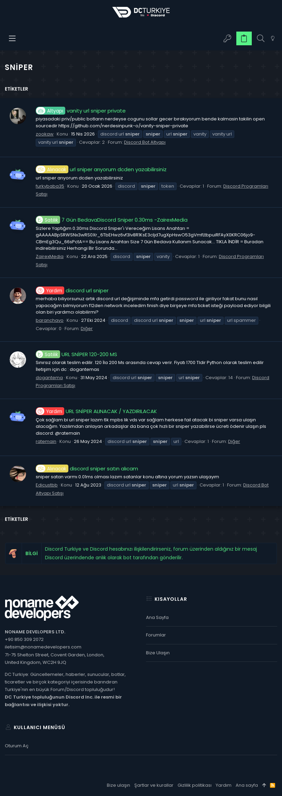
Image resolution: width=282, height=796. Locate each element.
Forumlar (156, 635)
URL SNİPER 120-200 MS (76, 354)
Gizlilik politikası (195, 785)
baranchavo (50, 320)
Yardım (224, 785)
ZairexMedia (50, 256)
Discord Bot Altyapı (145, 142)
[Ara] (260, 39)
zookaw (45, 134)
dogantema (49, 377)
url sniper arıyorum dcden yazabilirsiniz (101, 169)
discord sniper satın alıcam (87, 468)
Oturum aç (17, 745)
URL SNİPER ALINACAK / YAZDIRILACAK (96, 411)
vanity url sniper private (81, 110)
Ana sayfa (157, 617)
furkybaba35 (50, 186)
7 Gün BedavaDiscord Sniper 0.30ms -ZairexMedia (112, 219)
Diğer (87, 328)
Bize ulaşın (158, 652)
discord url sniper (72, 290)
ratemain (46, 441)
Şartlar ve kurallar (153, 785)
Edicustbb (47, 485)
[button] (12, 38)
